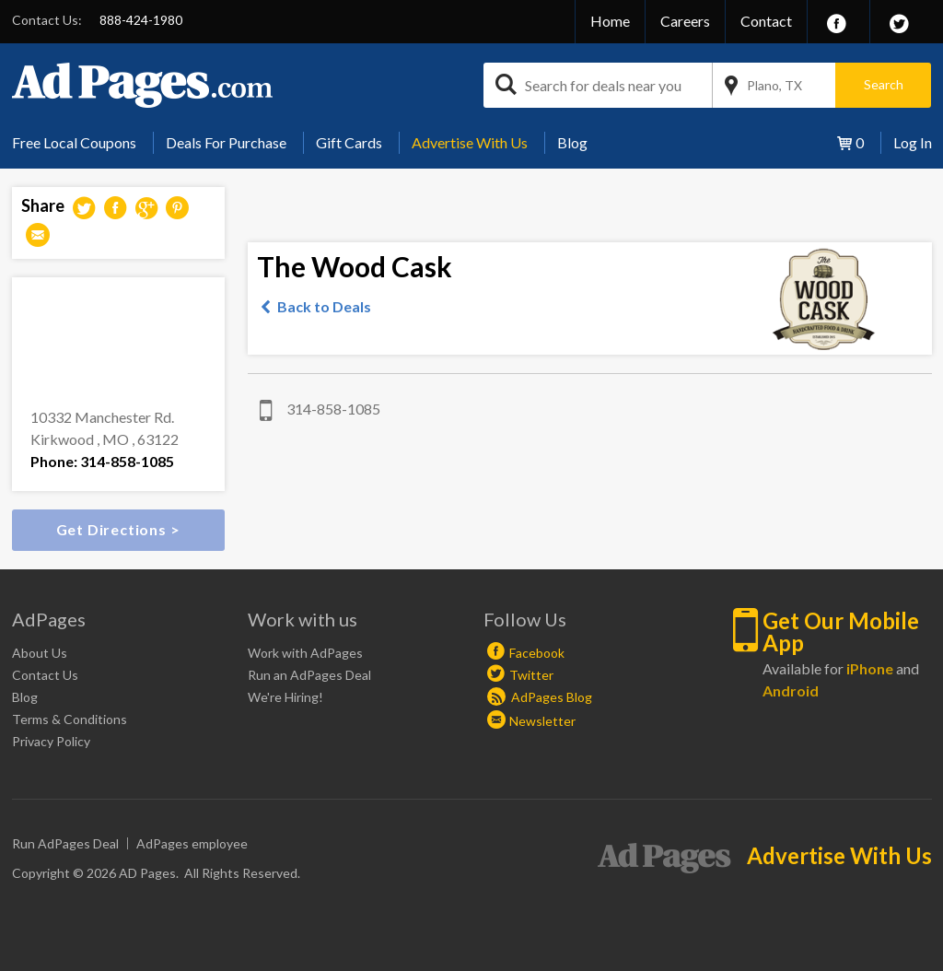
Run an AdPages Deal (309, 675)
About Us (39, 653)
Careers (685, 20)
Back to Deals (324, 306)
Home (610, 20)
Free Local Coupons (74, 142)
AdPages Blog (539, 697)
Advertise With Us (470, 142)
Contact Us (45, 675)
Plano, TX (774, 85)
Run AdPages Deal (65, 843)
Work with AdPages (305, 653)
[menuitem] (81, 142)
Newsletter (542, 721)
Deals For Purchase (226, 142)
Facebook (537, 653)
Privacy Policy (51, 741)
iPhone (869, 668)
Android (791, 690)
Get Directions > (118, 529)
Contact (766, 20)
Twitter (531, 675)
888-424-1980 (140, 20)
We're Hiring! (285, 697)
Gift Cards (349, 142)
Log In (912, 142)
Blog (572, 142)
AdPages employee (192, 843)
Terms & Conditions (69, 719)
